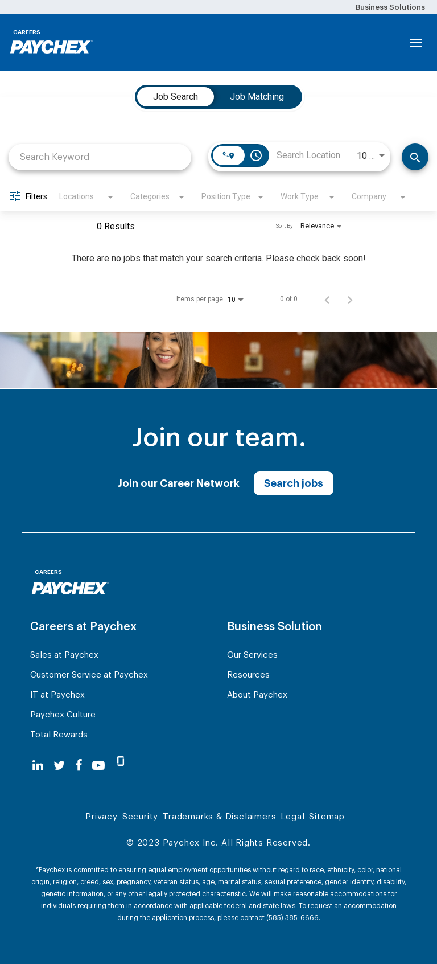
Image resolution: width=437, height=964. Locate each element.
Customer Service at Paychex (89, 675)
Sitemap (327, 817)
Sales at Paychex (64, 655)
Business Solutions (390, 7)
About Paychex (257, 695)
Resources (248, 675)
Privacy (101, 817)
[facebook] (79, 765)
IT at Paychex (57, 695)
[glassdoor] (121, 766)
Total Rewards (59, 735)
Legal (292, 817)
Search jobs (293, 483)
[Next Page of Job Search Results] (350, 299)
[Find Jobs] (415, 156)
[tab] (175, 96)
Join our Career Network (179, 483)
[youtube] (98, 765)
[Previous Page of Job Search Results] (327, 299)
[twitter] (59, 765)
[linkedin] (38, 765)
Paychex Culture (63, 715)
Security (140, 817)
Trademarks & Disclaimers (219, 817)
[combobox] (100, 156)
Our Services (252, 655)
